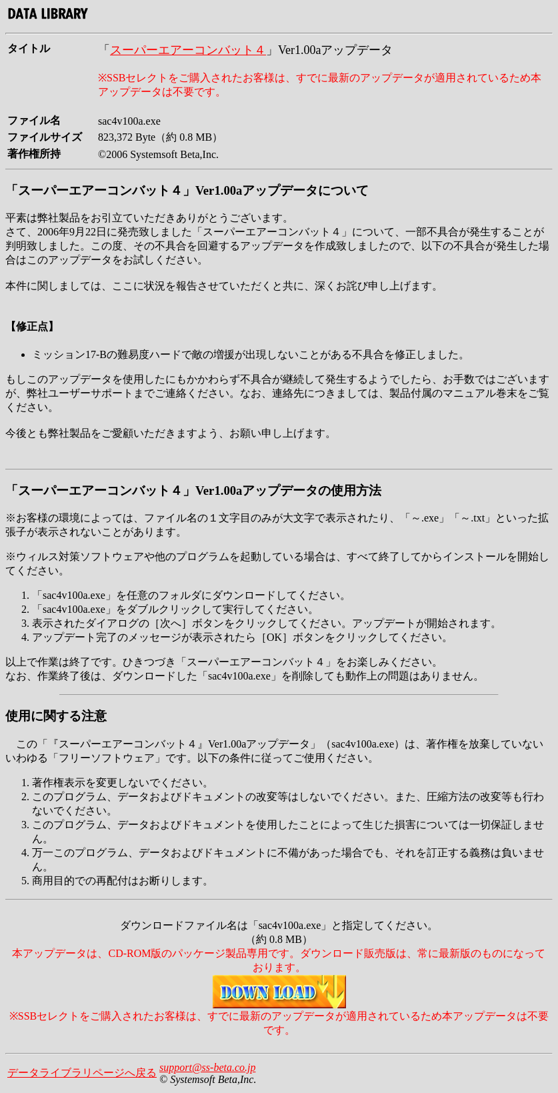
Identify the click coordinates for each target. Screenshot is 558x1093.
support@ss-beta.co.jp (207, 1067)
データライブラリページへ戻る (82, 1072)
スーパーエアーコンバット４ (188, 50)
